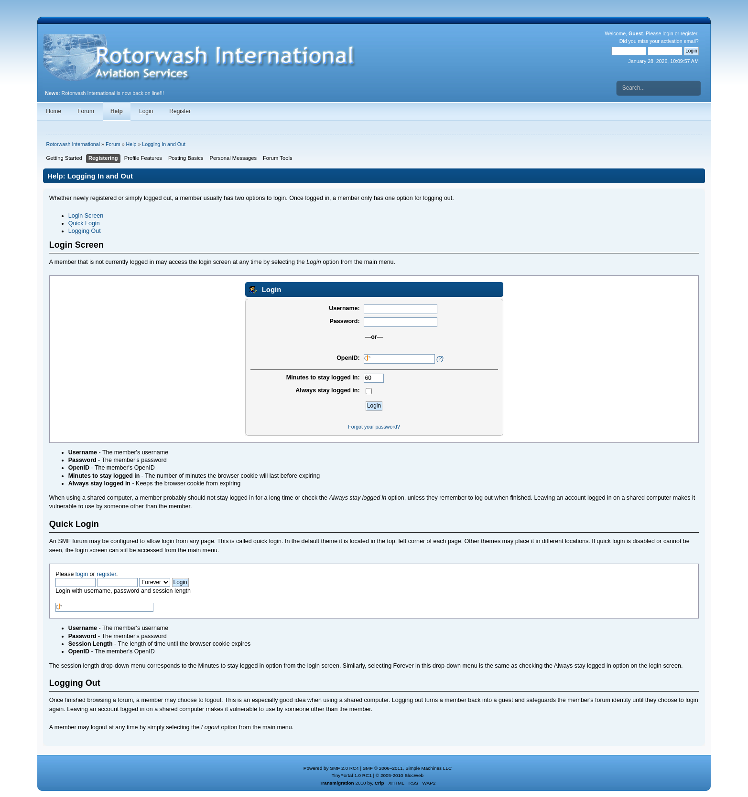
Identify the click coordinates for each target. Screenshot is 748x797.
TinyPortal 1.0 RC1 (352, 775)
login (667, 33)
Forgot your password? (374, 427)
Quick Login (84, 223)
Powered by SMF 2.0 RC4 (331, 768)
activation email (678, 41)
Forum (85, 111)
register (689, 33)
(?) (440, 358)
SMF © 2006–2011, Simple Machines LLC (407, 768)
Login (146, 111)
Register (180, 111)
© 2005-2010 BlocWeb (399, 775)
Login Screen (85, 215)
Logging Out (84, 231)
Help (116, 111)
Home (53, 111)
